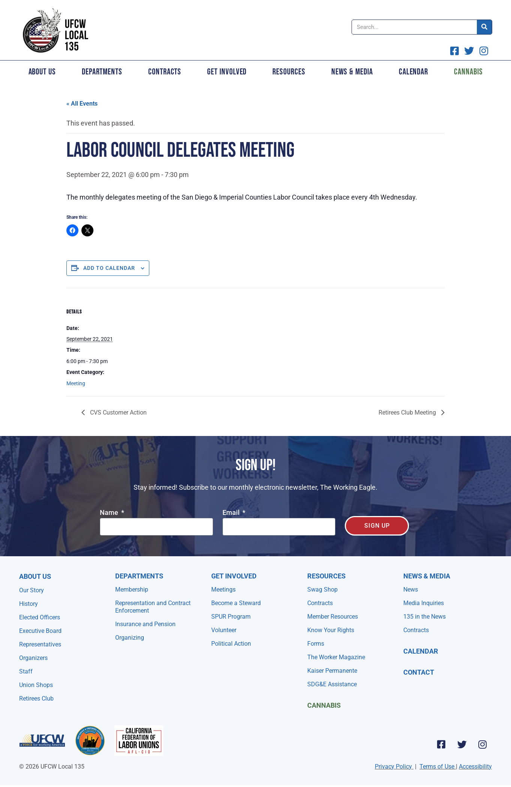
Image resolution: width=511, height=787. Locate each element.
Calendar (413, 72)
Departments (102, 72)
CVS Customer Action (118, 412)
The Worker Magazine (336, 657)
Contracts (164, 72)
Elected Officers (39, 617)
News (410, 589)
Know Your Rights (330, 630)
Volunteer (223, 630)
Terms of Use (436, 766)
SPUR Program (231, 616)
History (28, 603)
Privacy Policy (393, 766)
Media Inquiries (423, 603)
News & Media (352, 72)
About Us (42, 72)
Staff (26, 671)
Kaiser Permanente (332, 670)
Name (110, 512)
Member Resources (332, 616)
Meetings (223, 589)
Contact (418, 672)
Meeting (75, 383)
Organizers (33, 657)
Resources (288, 72)
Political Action (231, 643)
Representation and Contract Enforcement (153, 606)
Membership (131, 589)
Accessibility (475, 766)
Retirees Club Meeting (408, 412)
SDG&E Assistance (332, 684)
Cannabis (468, 72)
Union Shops (36, 685)
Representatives (40, 644)
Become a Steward (236, 603)
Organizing (129, 637)
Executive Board (40, 630)
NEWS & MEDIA (426, 576)
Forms (315, 643)
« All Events (82, 103)
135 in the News (424, 616)
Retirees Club (36, 698)
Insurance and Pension (145, 624)
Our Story (31, 590)
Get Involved (226, 72)
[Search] (484, 27)
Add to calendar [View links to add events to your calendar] (109, 268)
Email (231, 512)
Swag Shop (322, 589)
